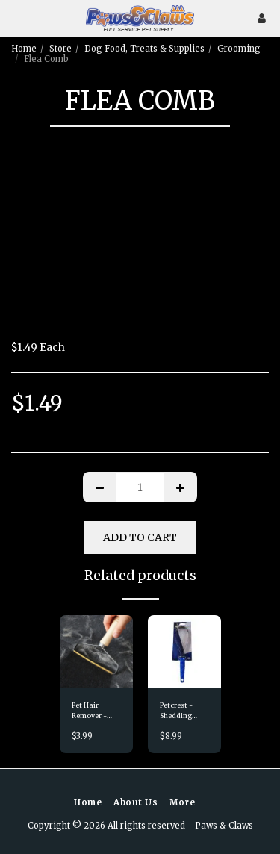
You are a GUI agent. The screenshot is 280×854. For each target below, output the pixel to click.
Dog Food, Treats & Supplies (144, 48)
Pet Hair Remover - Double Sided (93, 710)
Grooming (239, 48)
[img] (96, 651)
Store (60, 48)
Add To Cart (140, 537)
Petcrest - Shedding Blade (176, 710)
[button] (16, 17)
